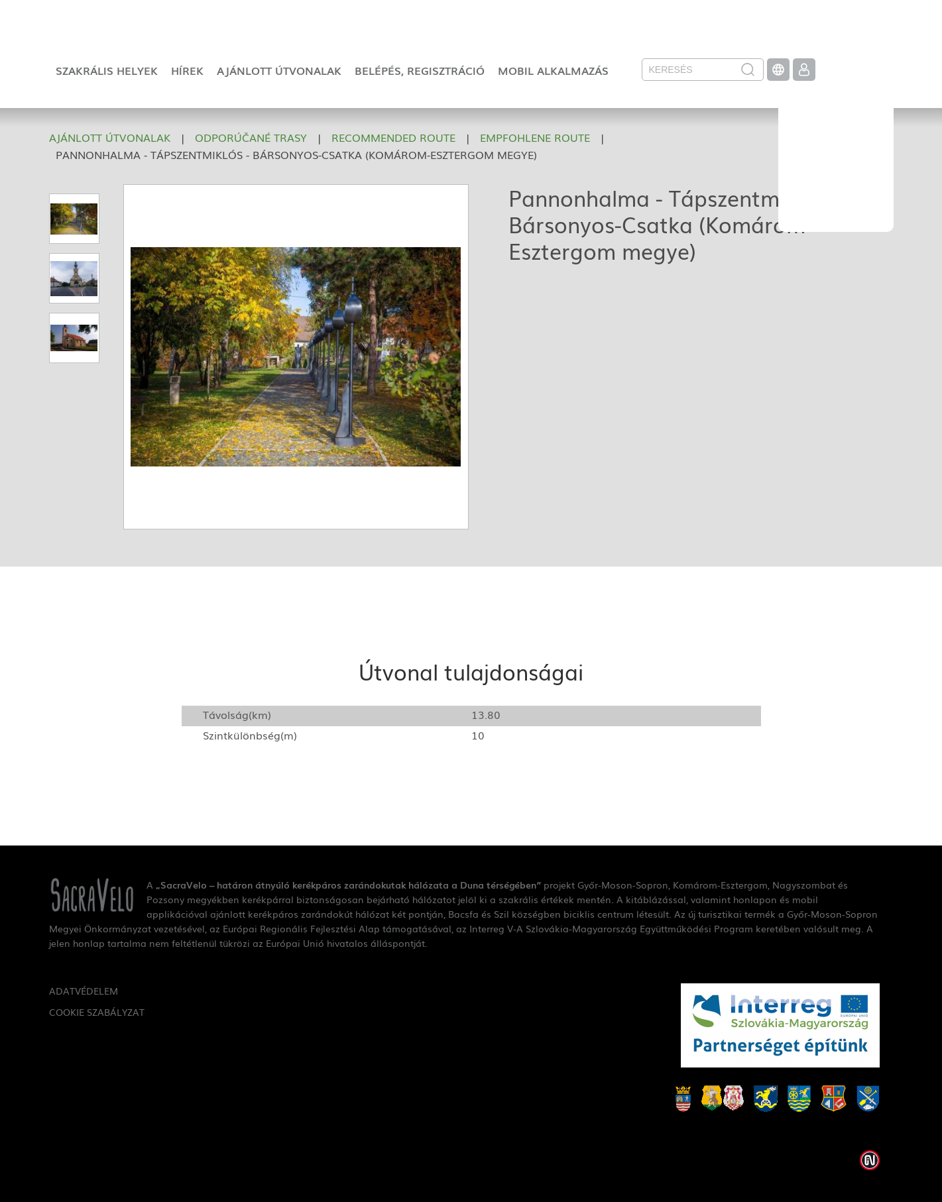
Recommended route (393, 137)
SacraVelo (836, 150)
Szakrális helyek (107, 70)
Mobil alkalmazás (553, 70)
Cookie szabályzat (97, 1011)
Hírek (187, 70)
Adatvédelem (83, 990)
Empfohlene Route (535, 137)
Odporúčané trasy (251, 137)
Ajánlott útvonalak (279, 70)
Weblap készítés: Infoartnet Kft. (870, 1160)
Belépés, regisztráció (420, 70)
